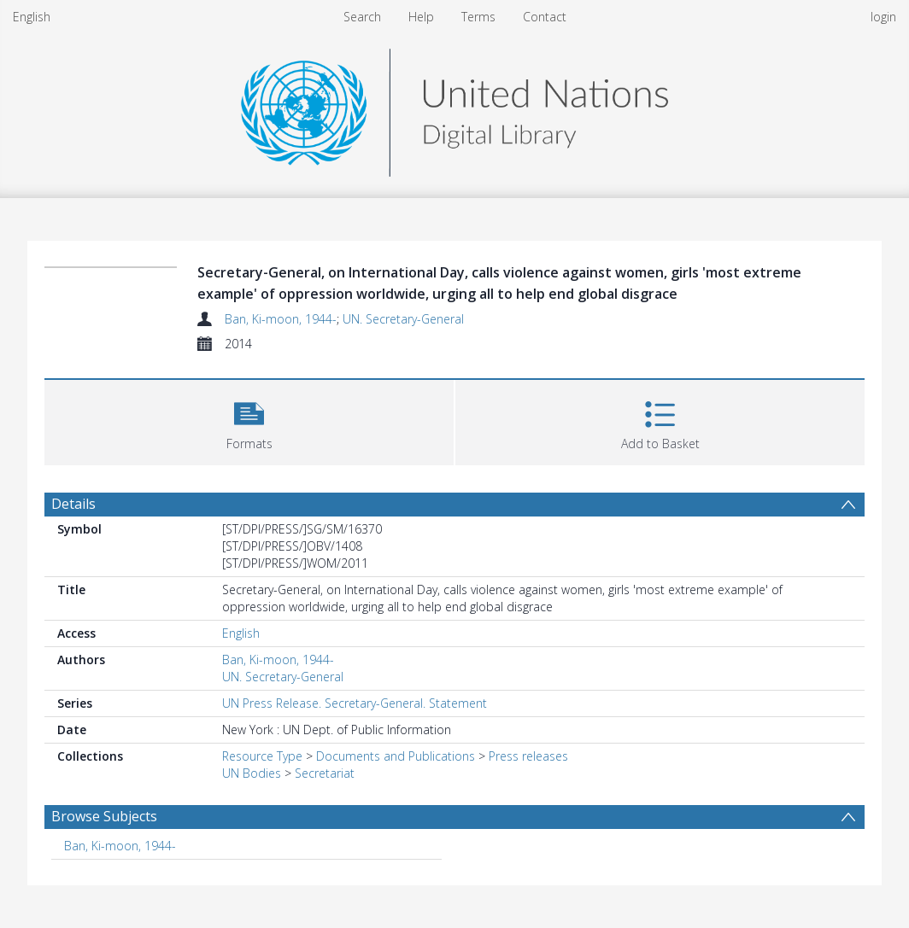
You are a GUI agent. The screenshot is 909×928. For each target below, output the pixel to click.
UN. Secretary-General (403, 319)
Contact (544, 17)
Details (73, 503)
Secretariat (325, 773)
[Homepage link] (454, 108)
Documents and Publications (395, 756)
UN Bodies (251, 773)
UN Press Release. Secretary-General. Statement (354, 703)
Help (421, 17)
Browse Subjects (104, 816)
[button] (249, 420)
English (31, 17)
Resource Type (262, 756)
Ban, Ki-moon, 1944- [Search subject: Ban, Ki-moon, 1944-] (120, 846)
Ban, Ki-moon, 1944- (281, 319)
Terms (478, 17)
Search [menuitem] (362, 17)
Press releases (528, 756)
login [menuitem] (883, 17)
